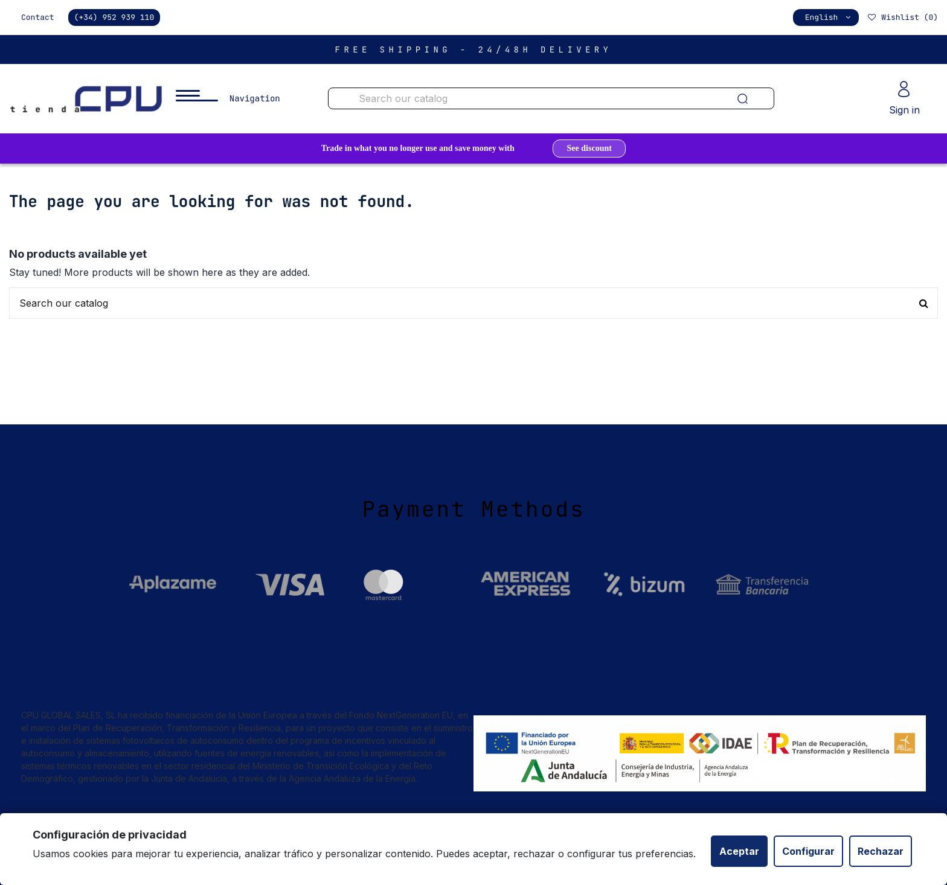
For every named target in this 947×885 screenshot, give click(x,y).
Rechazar (881, 851)
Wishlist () (902, 17)
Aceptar (739, 851)
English (829, 17)
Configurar (808, 851)
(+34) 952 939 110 (114, 17)
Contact (37, 17)
